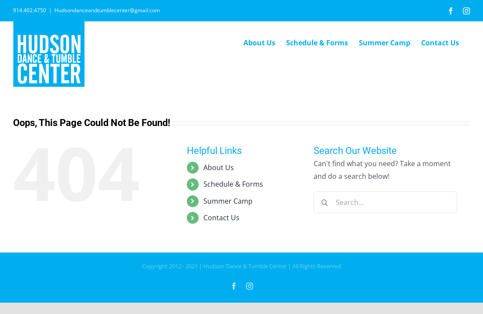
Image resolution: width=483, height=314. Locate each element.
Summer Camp (228, 201)
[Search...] (385, 202)
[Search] (324, 202)
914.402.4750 (29, 10)
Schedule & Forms (233, 184)
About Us (218, 167)
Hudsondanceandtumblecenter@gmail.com (107, 10)
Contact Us (221, 217)
